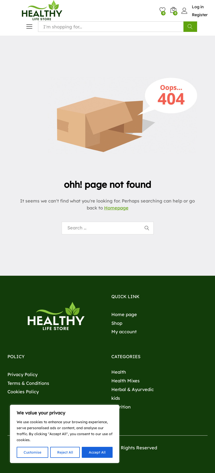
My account (124, 332)
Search (190, 26)
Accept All (97, 452)
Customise (32, 452)
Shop (116, 323)
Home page (124, 314)
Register (200, 14)
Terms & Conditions (28, 383)
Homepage (116, 208)
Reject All (65, 452)
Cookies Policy (23, 392)
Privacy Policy (22, 374)
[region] (64, 434)
